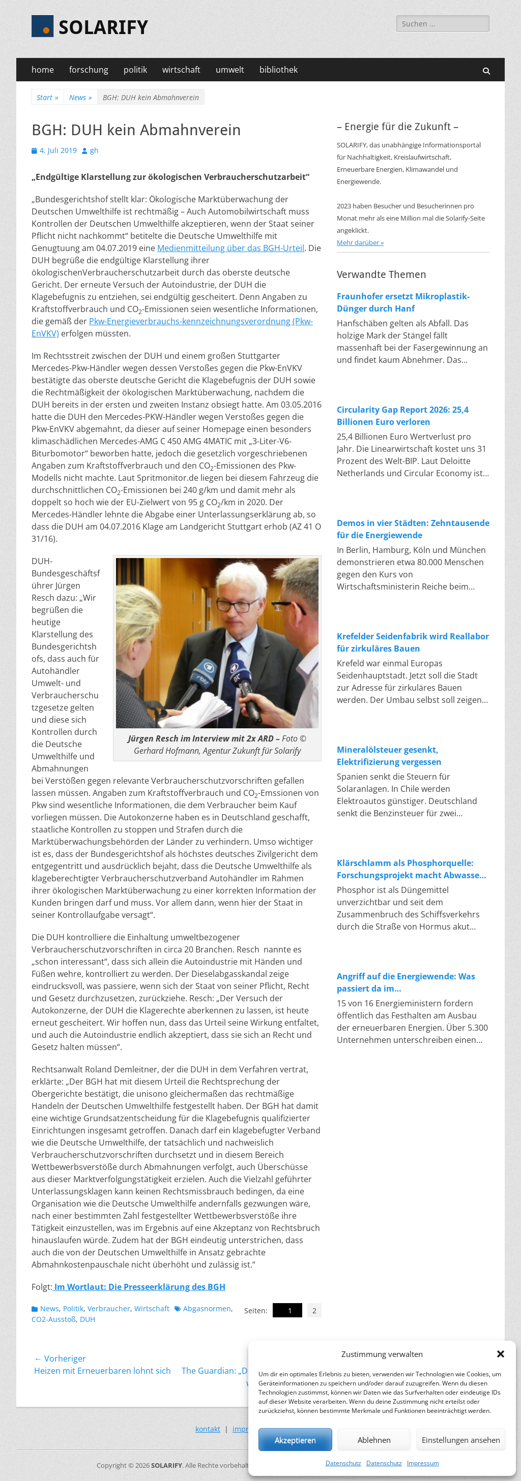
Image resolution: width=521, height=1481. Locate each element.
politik (135, 69)
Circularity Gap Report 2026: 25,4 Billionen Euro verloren (403, 415)
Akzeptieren (295, 1440)
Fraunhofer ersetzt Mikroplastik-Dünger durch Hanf (403, 302)
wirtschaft (181, 69)
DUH (87, 1319)
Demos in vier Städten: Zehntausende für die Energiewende (413, 529)
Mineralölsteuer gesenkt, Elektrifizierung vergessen (389, 755)
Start (48, 97)
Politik (73, 1308)
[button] (501, 1354)
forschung (88, 69)
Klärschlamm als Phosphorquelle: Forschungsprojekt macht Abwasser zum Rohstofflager (410, 869)
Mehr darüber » (360, 242)
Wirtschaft (151, 1308)
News (80, 97)
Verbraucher (109, 1308)
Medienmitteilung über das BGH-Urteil (230, 248)
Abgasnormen (207, 1308)
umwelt (230, 69)
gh (94, 150)
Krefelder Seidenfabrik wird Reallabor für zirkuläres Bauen (413, 642)
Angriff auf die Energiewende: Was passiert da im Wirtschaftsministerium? (406, 983)
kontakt (207, 1429)
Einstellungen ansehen (461, 1440)
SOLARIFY (103, 27)
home (43, 69)
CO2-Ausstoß (54, 1319)
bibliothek (278, 69)
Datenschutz (343, 1463)
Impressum (423, 1463)
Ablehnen (374, 1440)
